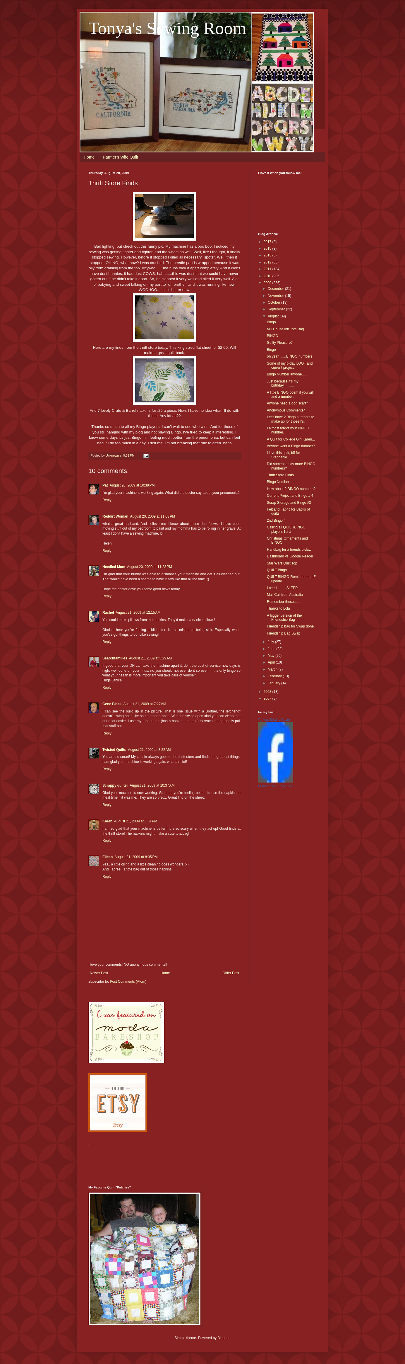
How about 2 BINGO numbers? (291, 489)
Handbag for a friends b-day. (289, 549)
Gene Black (111, 704)
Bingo (271, 322)
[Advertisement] (194, 1162)
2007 (268, 698)
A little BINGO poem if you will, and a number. (291, 394)
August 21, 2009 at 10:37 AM (152, 785)
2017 (268, 242)
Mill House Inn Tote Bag (285, 329)
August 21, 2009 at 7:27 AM (144, 704)
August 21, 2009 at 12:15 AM (138, 612)
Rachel (108, 612)
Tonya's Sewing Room (167, 28)
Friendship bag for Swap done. (291, 626)
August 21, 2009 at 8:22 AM (149, 750)
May (271, 656)
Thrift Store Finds (280, 475)
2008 (268, 692)
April (272, 662)
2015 (268, 248)
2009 (268, 283)
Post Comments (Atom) (128, 981)
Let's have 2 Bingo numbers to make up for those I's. (290, 419)
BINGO (272, 336)
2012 (268, 262)
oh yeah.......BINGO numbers (289, 356)
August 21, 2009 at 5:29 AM (150, 658)
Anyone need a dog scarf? (287, 403)
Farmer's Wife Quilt (120, 157)
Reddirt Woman (115, 516)
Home (89, 157)
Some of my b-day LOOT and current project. (290, 365)
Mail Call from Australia (285, 595)
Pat (105, 485)
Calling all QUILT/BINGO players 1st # (286, 529)
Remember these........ (284, 602)
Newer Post (99, 973)
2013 (268, 255)
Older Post (230, 973)
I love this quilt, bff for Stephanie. (283, 455)
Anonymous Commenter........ (289, 410)
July (271, 642)
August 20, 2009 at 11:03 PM (152, 516)
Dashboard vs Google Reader (290, 556)
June (272, 649)
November (276, 296)
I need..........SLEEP (282, 588)
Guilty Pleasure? (280, 343)
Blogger (223, 1338)
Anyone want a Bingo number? (291, 446)
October (274, 302)
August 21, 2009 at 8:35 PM (135, 857)
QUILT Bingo (277, 570)
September (277, 309)
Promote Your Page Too (275, 786)
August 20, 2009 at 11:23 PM (149, 567)
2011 (268, 269)
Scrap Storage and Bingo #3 (289, 503)
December (276, 289)
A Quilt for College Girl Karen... (291, 439)
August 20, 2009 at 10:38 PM (132, 485)
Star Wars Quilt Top (282, 563)
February (275, 676)
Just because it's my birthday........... (282, 383)
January (274, 683)
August (274, 316)
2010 (268, 276)
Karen (107, 821)
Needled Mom (113, 567)
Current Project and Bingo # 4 (290, 496)
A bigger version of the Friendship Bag (284, 617)
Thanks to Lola (278, 608)
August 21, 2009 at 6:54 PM (135, 821)
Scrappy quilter (115, 785)
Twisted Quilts (114, 750)
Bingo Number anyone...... (287, 374)
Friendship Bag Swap (283, 633)
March (273, 669)
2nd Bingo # (276, 520)
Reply (106, 500)
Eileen (107, 857)
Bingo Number (278, 482)
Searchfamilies (114, 658)
